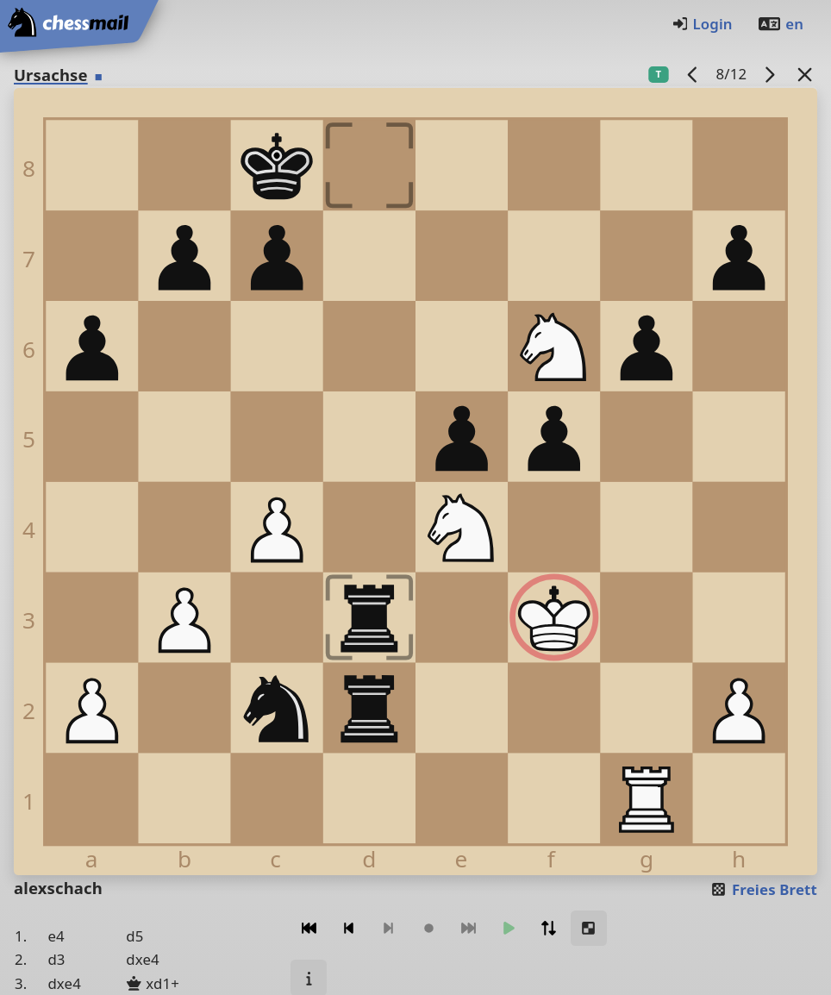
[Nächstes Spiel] (770, 74)
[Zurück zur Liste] (805, 74)
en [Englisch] (780, 24)
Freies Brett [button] (763, 889)
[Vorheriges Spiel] (693, 74)
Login (702, 24)
